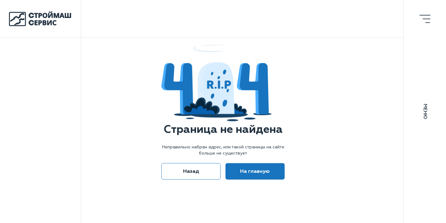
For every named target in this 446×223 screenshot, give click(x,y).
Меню (425, 111)
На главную (255, 171)
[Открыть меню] (425, 18)
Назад (191, 171)
